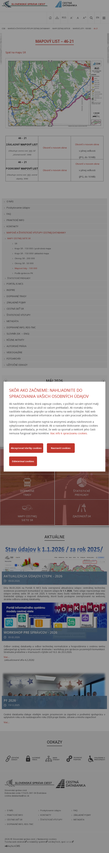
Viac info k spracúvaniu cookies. (69, 433)
